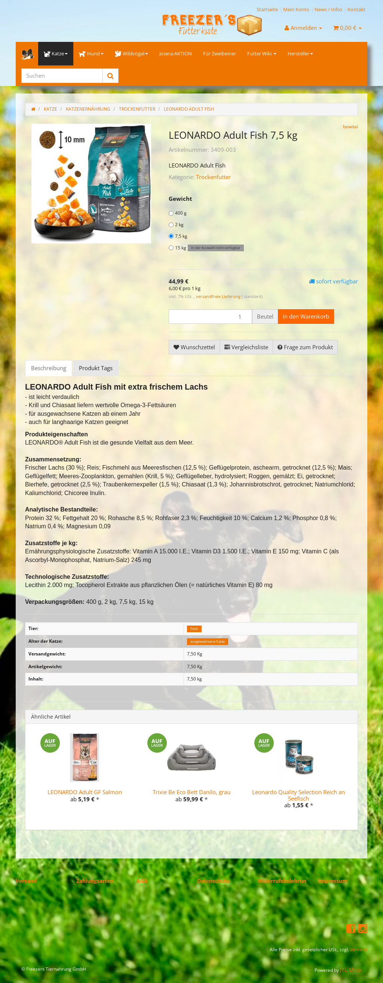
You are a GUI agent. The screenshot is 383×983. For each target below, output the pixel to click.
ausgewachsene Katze (207, 641)
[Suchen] (62, 75)
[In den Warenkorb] (306, 316)
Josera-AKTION (175, 53)
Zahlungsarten (94, 880)
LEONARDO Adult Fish (189, 109)
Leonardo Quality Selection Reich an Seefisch (298, 795)
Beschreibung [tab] (48, 368)
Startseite (267, 9)
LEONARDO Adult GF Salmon (85, 792)
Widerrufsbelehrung (283, 880)
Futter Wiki (261, 53)
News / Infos (328, 9)
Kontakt (356, 9)
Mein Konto (296, 9)
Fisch (194, 628)
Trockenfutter (213, 177)
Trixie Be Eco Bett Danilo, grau (191, 792)
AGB (142, 880)
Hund (91, 53)
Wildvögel (131, 53)
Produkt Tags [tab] (96, 368)
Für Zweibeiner (219, 53)
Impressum (332, 880)
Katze (56, 53)
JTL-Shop (351, 969)
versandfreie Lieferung (218, 296)
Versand (26, 880)
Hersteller (300, 53)
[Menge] (210, 316)
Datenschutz (213, 880)
